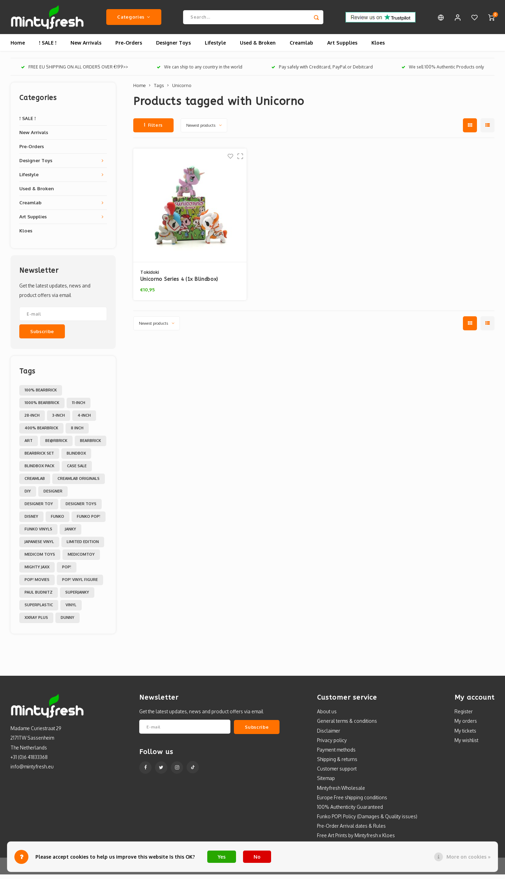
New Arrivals (85, 47)
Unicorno (181, 90)
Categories (133, 19)
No (257, 857)
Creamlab (301, 47)
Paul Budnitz (39, 596)
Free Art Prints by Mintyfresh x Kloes (356, 840)
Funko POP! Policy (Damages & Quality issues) (367, 821)
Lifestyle (215, 47)
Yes (221, 857)
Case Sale (77, 470)
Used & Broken (258, 47)
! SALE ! (47, 47)
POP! (66, 571)
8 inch (77, 432)
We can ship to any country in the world (199, 71)
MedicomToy (81, 558)
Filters (153, 129)
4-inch (84, 419)
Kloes (378, 47)
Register (463, 716)
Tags (159, 90)
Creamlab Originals (79, 483)
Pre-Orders (128, 47)
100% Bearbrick (41, 394)
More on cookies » (468, 857)
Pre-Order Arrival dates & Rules (351, 830)
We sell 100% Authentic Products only (443, 71)
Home (18, 47)
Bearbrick (90, 445)
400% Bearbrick (41, 432)
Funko (57, 520)
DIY (28, 495)
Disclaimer (328, 735)
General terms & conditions (347, 725)
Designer (52, 495)
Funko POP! (88, 520)
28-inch (32, 419)
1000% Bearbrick (42, 407)
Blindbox (76, 457)
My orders (465, 725)
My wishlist (466, 745)
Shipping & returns (337, 764)
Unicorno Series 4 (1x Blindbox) (179, 284)
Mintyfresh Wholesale (341, 792)
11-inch (78, 407)
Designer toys (81, 508)
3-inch (58, 419)
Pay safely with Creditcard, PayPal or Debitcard (322, 71)
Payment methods (336, 754)
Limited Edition (83, 546)
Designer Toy (39, 508)
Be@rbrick (56, 445)
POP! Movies (37, 584)
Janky (70, 533)
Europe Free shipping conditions (352, 802)
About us (327, 716)
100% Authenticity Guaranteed (350, 811)
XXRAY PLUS (36, 622)
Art (29, 445)
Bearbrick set (39, 457)
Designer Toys (173, 47)
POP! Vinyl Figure (80, 584)
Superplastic (39, 609)
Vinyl (71, 609)
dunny (67, 622)
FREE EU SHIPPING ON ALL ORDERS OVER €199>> (74, 71)
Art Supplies (342, 47)
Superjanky (77, 596)
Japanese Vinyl (39, 546)
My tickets (465, 735)
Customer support (337, 773)
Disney (31, 520)
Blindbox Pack (39, 470)
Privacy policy (332, 745)
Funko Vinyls (38, 533)
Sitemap (326, 783)
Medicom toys (40, 558)
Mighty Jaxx (37, 571)
